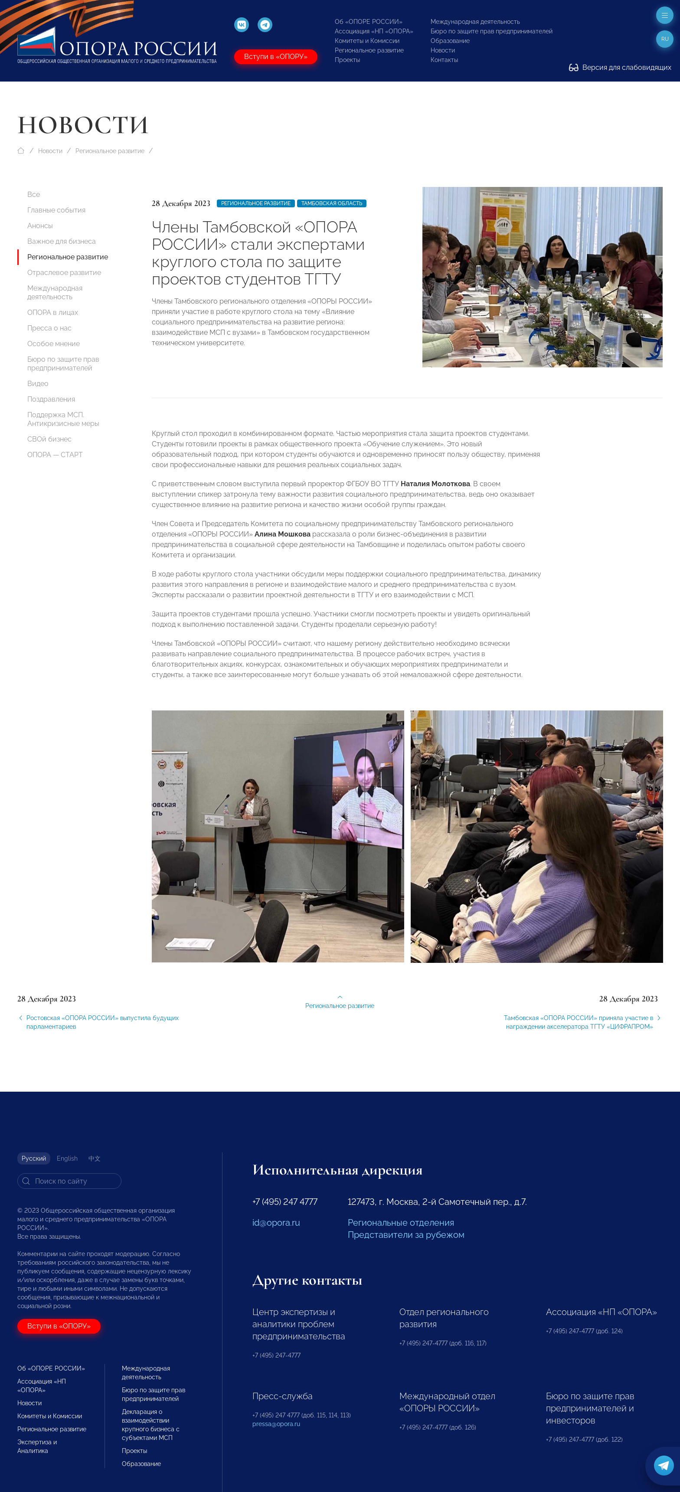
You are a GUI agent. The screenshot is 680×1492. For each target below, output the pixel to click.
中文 (94, 1158)
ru (665, 39)
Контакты (444, 59)
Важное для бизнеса (61, 241)
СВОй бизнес (49, 439)
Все (33, 194)
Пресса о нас (49, 328)
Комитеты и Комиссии (367, 40)
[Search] (69, 1181)
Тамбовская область (331, 203)
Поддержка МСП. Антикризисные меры (63, 419)
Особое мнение (53, 344)
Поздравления (51, 399)
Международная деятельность (475, 21)
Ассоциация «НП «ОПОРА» (374, 31)
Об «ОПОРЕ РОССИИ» (368, 21)
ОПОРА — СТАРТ (55, 455)
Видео (38, 384)
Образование (450, 40)
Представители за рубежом (406, 1235)
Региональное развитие (369, 50)
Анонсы (40, 226)
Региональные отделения (401, 1222)
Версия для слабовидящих (620, 67)
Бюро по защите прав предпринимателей (491, 31)
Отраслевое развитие (64, 272)
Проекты (347, 59)
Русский (34, 1158)
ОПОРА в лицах (52, 312)
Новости (443, 50)
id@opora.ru (276, 1222)
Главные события (56, 210)
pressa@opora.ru (276, 1423)
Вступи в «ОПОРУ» (275, 56)
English (67, 1158)
